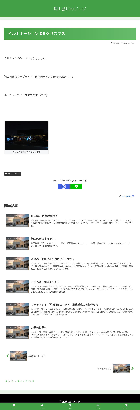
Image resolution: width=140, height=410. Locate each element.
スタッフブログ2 (12, 174)
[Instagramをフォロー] (67, 186)
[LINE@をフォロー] (73, 186)
